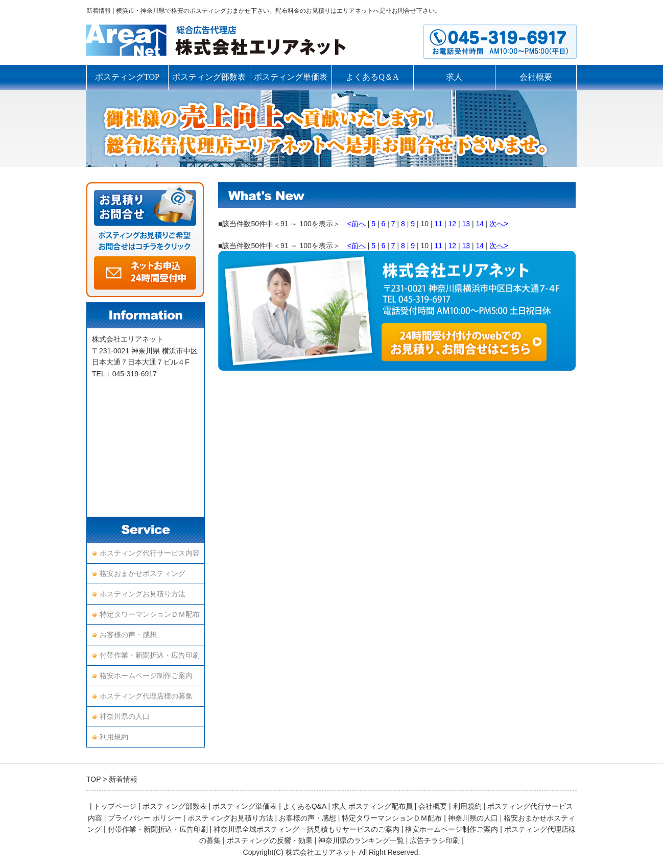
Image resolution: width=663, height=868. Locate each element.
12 (452, 224)
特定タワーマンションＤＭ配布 (150, 614)
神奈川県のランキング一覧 (361, 840)
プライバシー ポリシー (144, 818)
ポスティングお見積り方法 (142, 594)
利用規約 (114, 737)
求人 (454, 77)
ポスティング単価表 (290, 77)
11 (438, 224)
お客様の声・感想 (128, 635)
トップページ (114, 806)
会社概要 (535, 77)
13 (466, 224)
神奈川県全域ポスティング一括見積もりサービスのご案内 (306, 829)
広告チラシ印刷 (435, 840)
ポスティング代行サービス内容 (150, 553)
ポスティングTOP (127, 77)
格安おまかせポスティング (142, 573)
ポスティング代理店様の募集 (146, 696)
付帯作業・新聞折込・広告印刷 (150, 655)
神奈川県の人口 (125, 716)
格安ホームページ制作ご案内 (146, 676)
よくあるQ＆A (372, 77)
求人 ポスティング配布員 (372, 806)
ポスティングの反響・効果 (270, 840)
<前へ (356, 224)
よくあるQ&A (304, 806)
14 (480, 224)
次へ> (498, 224)
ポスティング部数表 (209, 77)
